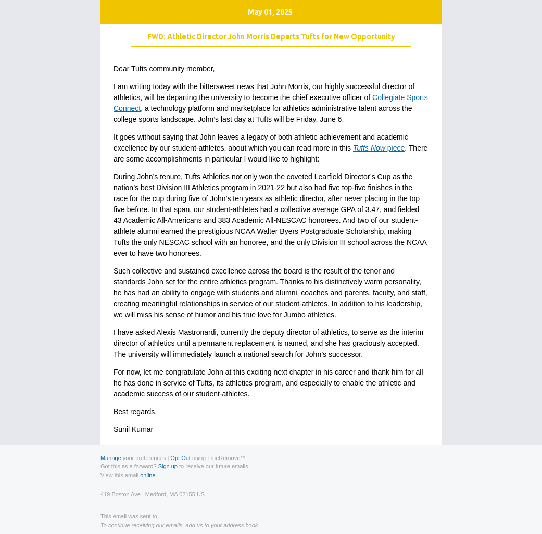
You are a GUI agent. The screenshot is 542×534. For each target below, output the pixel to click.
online (147, 475)
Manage (110, 458)
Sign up (168, 466)
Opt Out (180, 458)
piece (379, 148)
